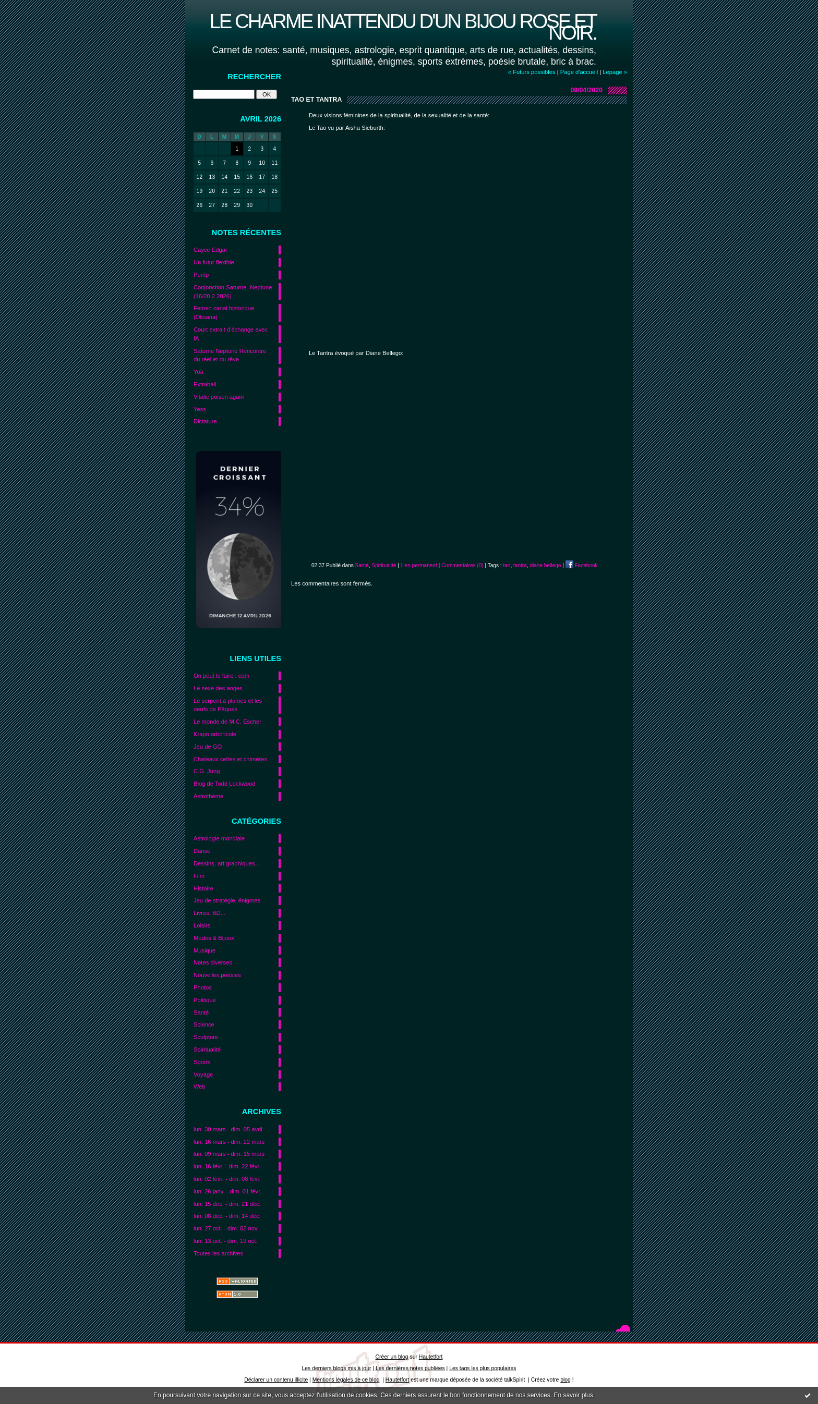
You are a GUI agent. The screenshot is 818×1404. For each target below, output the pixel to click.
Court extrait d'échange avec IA (231, 333)
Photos (203, 987)
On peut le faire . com (221, 676)
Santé (201, 1012)
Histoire (203, 888)
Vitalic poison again (219, 397)
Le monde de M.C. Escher (227, 721)
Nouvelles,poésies (217, 975)
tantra (520, 565)
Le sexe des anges (218, 688)
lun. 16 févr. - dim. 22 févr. (227, 1166)
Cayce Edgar (210, 250)
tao (506, 565)
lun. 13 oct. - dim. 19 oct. (226, 1241)
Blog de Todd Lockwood (225, 783)
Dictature (205, 421)
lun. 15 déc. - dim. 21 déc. (227, 1204)
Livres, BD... (209, 913)
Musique (204, 950)
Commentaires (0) (462, 565)
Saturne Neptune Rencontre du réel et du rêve (230, 355)
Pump (201, 275)
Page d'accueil (579, 72)
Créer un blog (392, 1357)
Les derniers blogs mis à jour (336, 1368)
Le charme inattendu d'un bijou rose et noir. (402, 27)
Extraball (205, 384)
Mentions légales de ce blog (346, 1380)
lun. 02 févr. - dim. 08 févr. (227, 1179)
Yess (200, 409)
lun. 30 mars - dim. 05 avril (228, 1129)
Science (204, 1024)
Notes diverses (213, 962)
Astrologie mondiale (219, 838)
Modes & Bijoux (214, 938)
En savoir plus (573, 1395)
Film (199, 876)
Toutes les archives (218, 1253)
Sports (202, 1062)
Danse (202, 851)
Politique (205, 1000)
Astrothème (208, 796)
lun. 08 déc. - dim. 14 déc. (227, 1216)
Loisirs (202, 925)
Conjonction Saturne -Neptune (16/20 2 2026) (233, 291)
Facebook (582, 565)
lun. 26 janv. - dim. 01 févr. (227, 1191)
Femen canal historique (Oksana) (224, 312)
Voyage (203, 1074)
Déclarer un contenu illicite (276, 1380)
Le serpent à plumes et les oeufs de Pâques (228, 705)
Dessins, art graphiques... (227, 863)
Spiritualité (207, 1049)
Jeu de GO (208, 746)
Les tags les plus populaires (482, 1368)
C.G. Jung (207, 771)
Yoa (198, 372)
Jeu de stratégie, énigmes (227, 900)
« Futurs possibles (532, 72)
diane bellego (545, 565)
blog (565, 1380)
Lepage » (615, 72)
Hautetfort (431, 1357)
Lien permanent (419, 565)
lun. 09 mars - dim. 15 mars (229, 1154)
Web (200, 1086)
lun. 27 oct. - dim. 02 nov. (226, 1228)
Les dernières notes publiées (410, 1368)
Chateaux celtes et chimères (230, 759)
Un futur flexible (214, 262)
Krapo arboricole (215, 734)
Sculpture (206, 1037)
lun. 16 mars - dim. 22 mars (229, 1142)
